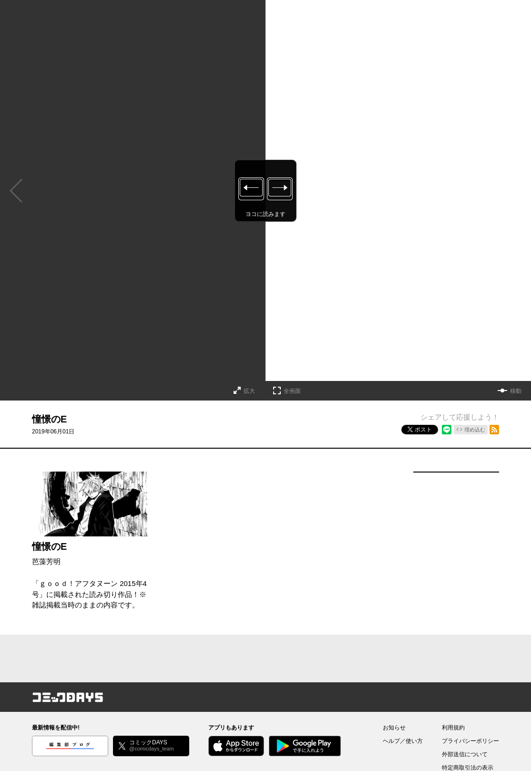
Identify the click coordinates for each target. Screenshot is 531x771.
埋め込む (474, 429)
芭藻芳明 (46, 561)
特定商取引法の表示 (467, 767)
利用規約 (453, 727)
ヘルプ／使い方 (403, 741)
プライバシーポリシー (470, 741)
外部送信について (465, 754)
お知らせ (394, 727)
